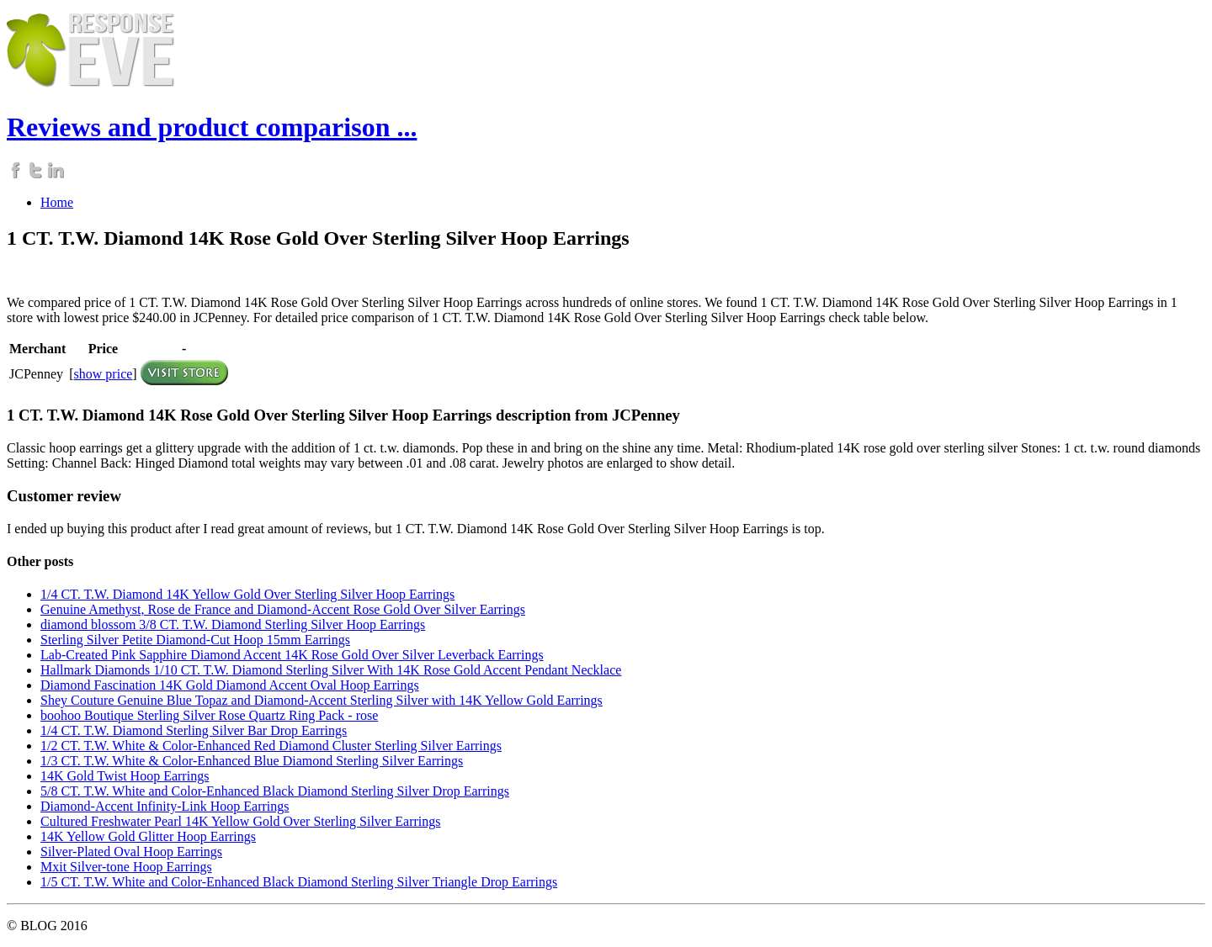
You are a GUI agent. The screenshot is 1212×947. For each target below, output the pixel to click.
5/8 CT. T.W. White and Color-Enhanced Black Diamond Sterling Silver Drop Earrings (274, 791)
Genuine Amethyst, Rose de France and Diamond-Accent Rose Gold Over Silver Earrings (282, 609)
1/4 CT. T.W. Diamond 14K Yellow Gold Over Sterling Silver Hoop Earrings (247, 594)
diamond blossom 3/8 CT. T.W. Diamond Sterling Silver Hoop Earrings (232, 624)
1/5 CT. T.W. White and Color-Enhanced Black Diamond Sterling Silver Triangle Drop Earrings (298, 882)
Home (56, 202)
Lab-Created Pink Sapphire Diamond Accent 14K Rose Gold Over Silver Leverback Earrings (292, 655)
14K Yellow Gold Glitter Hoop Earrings (148, 836)
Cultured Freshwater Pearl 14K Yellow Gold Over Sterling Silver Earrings (240, 821)
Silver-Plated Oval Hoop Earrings (131, 851)
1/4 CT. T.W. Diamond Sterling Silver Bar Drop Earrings (193, 730)
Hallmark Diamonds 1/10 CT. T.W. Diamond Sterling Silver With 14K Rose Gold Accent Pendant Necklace (330, 670)
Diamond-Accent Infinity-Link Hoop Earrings (164, 806)
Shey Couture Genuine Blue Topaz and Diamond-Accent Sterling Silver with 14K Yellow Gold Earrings (321, 700)
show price (103, 374)
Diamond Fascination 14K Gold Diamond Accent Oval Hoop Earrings (229, 685)
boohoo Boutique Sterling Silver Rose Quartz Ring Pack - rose (209, 715)
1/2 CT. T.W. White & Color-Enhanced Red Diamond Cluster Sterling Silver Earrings (271, 745)
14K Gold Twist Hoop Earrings (124, 776)
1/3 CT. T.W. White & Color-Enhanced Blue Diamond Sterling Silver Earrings (251, 761)
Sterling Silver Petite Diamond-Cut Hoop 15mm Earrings (195, 639)
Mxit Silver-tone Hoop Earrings (126, 867)
